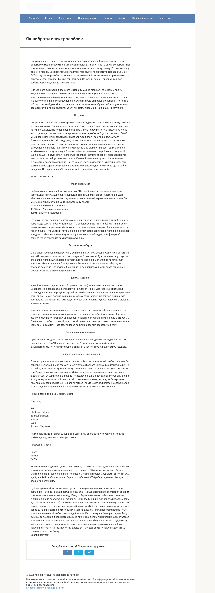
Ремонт (108, 18)
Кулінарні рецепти (142, 18)
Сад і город (165, 18)
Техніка (122, 18)
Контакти (31, 588)
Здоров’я (34, 18)
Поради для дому (88, 18)
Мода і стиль (65, 18)
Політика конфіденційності (50, 588)
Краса (48, 18)
